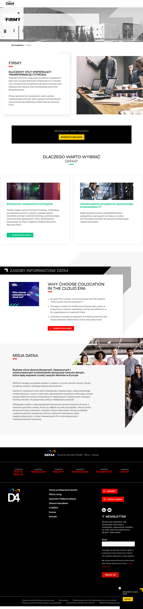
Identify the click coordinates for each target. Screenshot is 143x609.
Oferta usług (55, 494)
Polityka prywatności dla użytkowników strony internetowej (94, 600)
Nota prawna (63, 600)
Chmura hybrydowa (58, 503)
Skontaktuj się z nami (71, 137)
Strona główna (17, 45)
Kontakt (53, 516)
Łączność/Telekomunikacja (62, 499)
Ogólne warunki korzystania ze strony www (38, 600)
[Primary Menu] (134, 4)
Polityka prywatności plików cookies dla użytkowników (41, 603)
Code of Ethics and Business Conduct (80, 603)
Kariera (52, 512)
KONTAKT (127, 599)
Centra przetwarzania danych (63, 490)
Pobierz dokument (60, 328)
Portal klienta (112, 499)
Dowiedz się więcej (19, 235)
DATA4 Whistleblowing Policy (110, 603)
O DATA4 (53, 507)
